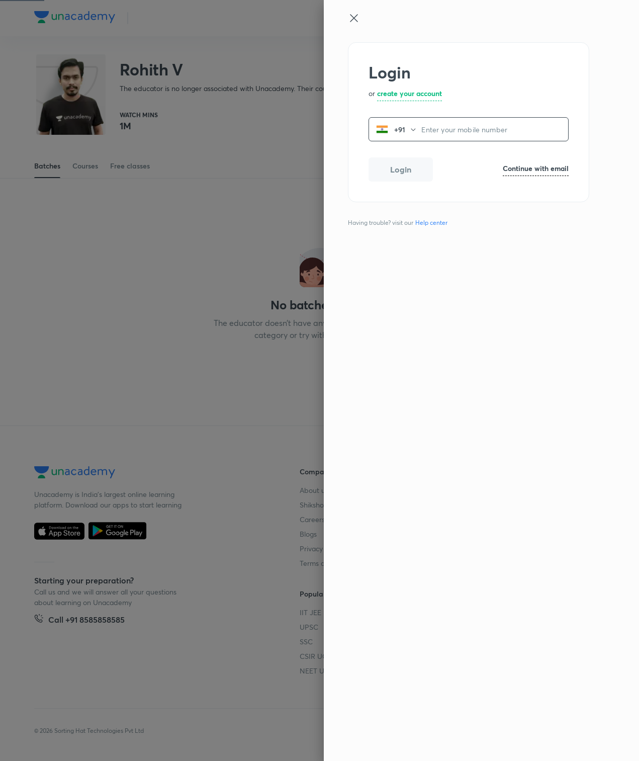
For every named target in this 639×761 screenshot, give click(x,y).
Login (400, 169)
